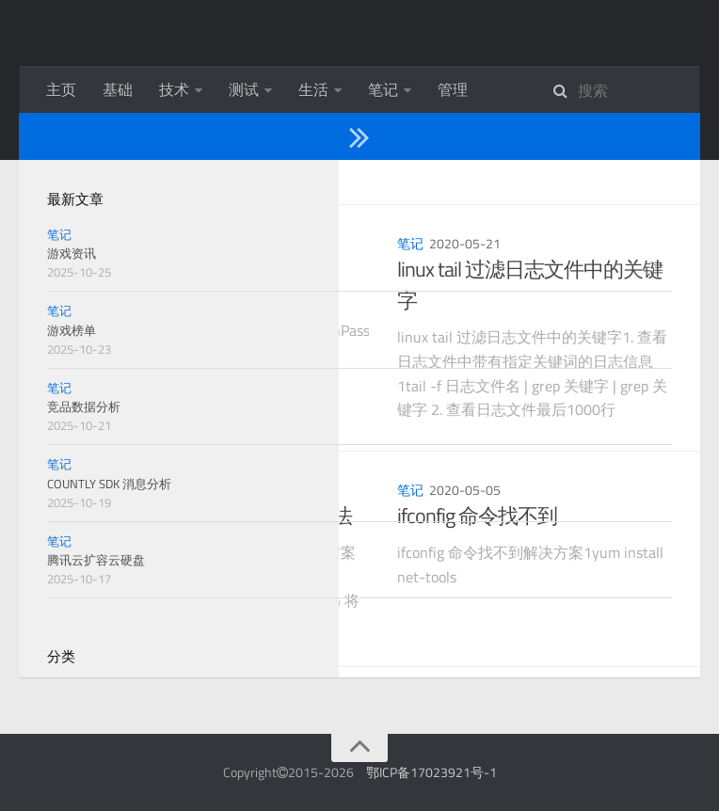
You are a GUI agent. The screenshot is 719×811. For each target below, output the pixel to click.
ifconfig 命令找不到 (477, 516)
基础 (118, 89)
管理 (453, 89)
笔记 (383, 89)
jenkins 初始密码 (163, 269)
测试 (244, 89)
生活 (313, 89)
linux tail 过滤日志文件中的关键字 (530, 284)
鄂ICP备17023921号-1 (431, 772)
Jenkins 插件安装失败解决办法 (223, 516)
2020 (122, 181)
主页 (61, 89)
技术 (174, 89)
